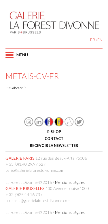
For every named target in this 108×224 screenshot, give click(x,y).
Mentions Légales (70, 182)
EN (100, 39)
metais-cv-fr (15, 87)
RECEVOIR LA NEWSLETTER (54, 145)
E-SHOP (54, 132)
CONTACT (54, 139)
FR (92, 39)
